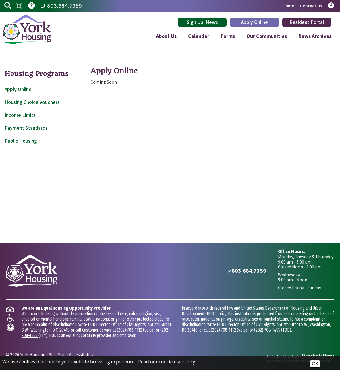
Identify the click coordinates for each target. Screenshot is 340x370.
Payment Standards (26, 128)
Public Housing (21, 141)
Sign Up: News (202, 22)
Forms (228, 36)
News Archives (314, 36)
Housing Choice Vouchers (32, 102)
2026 (14, 355)
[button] (7, 6)
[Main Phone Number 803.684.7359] (61, 6)
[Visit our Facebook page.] (331, 5)
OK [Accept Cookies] (315, 364)
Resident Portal (306, 22)
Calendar (198, 36)
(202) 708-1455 (267, 330)
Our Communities (266, 36)
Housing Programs (37, 74)
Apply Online (254, 22)
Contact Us (311, 6)
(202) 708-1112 (129, 330)
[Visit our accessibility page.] (31, 6)
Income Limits (20, 115)
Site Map (57, 355)
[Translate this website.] (19, 5)
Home (288, 6)
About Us (166, 36)
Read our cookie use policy (166, 362)
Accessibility (81, 355)
